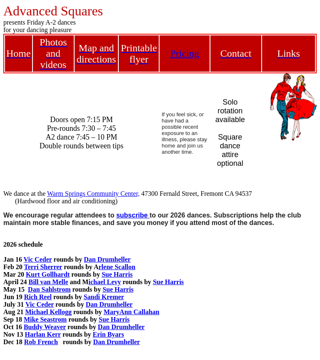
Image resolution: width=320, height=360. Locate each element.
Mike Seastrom (45, 319)
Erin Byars (108, 334)
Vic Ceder (38, 259)
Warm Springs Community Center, (93, 193)
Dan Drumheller (107, 259)
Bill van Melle (48, 281)
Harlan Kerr (43, 334)
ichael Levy (104, 281)
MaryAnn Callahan (132, 311)
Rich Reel (38, 296)
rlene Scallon (116, 266)
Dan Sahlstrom (49, 289)
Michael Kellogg (48, 311)
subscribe (133, 215)
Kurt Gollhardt (48, 274)
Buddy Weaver (45, 326)
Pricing (184, 53)
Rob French (41, 341)
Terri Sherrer (43, 266)
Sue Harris (117, 274)
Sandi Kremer (104, 296)
